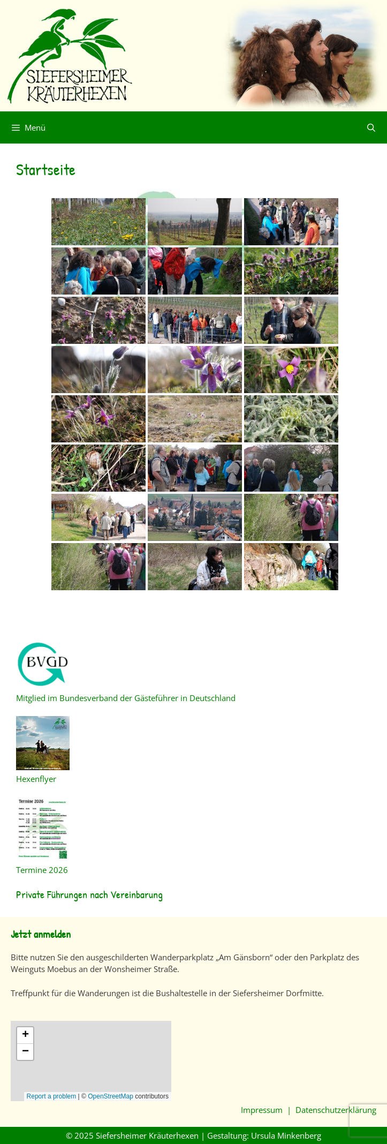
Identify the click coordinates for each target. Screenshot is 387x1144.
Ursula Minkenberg (286, 1135)
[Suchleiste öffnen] (371, 127)
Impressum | (268, 1109)
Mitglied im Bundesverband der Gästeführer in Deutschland (126, 698)
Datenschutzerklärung (335, 1109)
